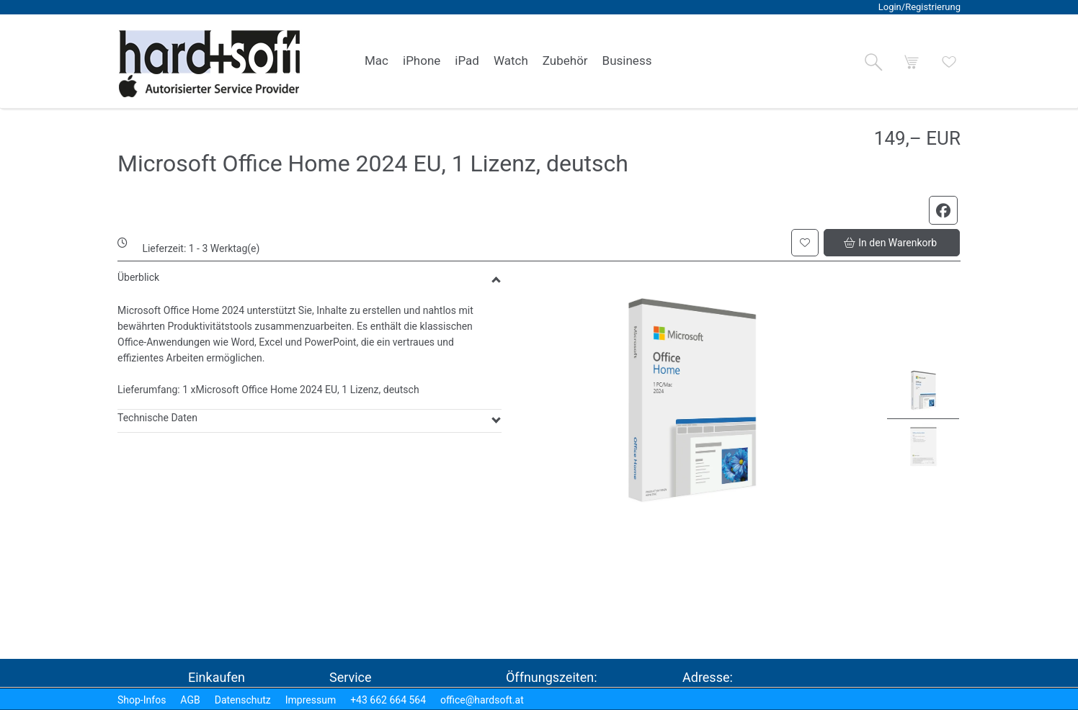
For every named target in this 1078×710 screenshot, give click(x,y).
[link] (376, 61)
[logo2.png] (209, 64)
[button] (873, 61)
